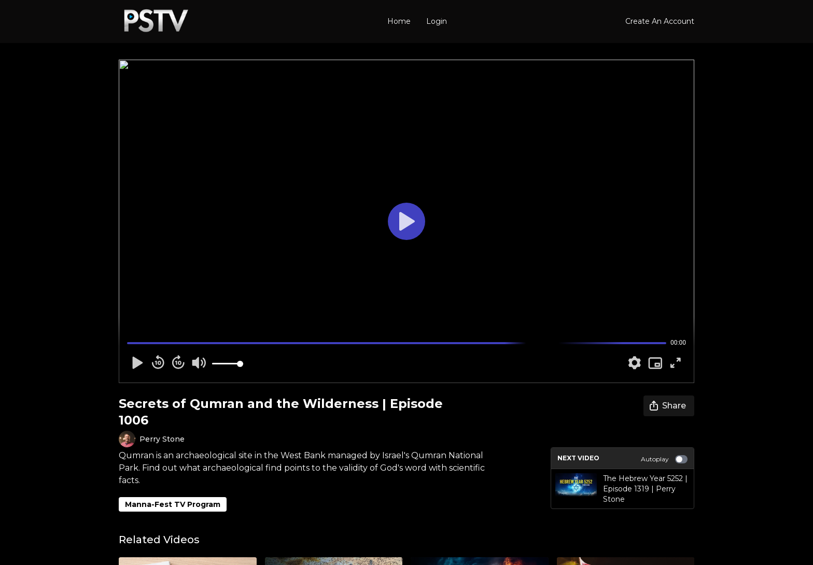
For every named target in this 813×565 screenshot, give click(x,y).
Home (399, 21)
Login (436, 21)
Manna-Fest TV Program (172, 504)
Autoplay (664, 459)
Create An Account (659, 21)
